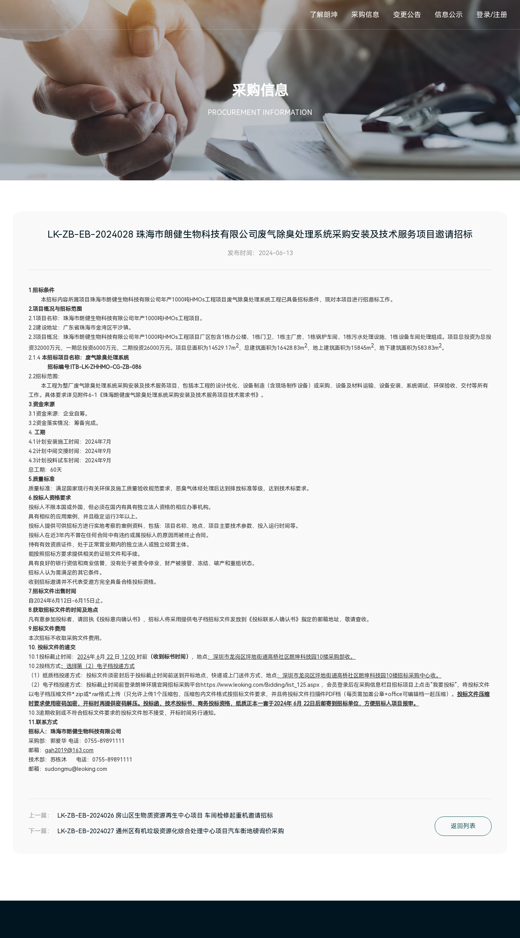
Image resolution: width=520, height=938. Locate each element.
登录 (483, 15)
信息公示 (449, 15)
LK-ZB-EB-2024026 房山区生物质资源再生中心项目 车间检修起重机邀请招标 (165, 815)
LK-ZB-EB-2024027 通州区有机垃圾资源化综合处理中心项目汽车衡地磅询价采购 (170, 831)
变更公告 (407, 15)
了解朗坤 (324, 15)
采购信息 (365, 15)
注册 (500, 15)
